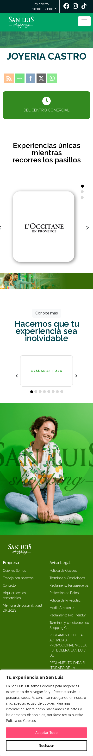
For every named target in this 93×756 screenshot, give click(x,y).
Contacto (9, 585)
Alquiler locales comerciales (14, 595)
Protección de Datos (64, 593)
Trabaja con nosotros (18, 578)
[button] (82, 185)
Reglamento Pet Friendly (68, 615)
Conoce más (46, 313)
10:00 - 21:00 (42, 9)
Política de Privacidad (65, 600)
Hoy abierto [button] (43, 7)
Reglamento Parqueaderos (69, 585)
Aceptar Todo (46, 733)
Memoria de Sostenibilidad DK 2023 (22, 607)
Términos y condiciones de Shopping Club (69, 625)
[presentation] (87, 227)
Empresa (11, 562)
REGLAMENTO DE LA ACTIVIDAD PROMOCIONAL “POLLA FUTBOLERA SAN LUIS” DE (68, 645)
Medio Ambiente (62, 608)
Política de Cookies (63, 570)
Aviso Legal (60, 562)
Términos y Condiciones (67, 578)
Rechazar (46, 746)
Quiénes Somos (14, 570)
